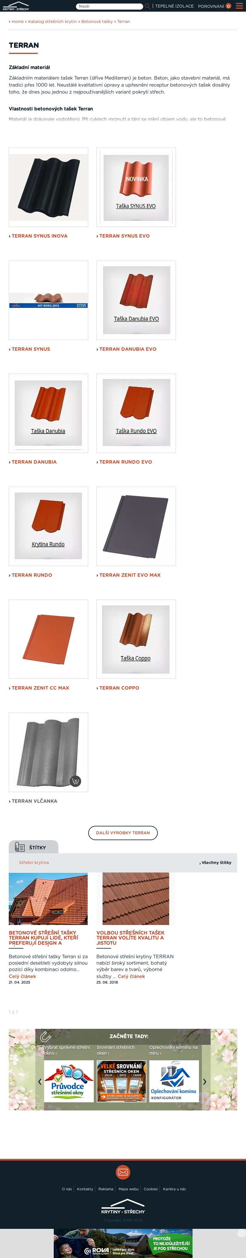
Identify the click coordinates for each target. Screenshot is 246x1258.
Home (18, 22)
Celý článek (22, 976)
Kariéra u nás (174, 1189)
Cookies (151, 1189)
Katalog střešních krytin (52, 22)
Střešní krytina (34, 863)
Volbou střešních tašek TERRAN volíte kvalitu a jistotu (130, 938)
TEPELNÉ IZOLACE (174, 6)
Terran (123, 22)
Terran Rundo (32, 575)
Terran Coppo (119, 688)
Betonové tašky (97, 22)
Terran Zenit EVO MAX (129, 575)
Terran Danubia (34, 462)
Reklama (105, 1189)
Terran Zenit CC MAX (40, 688)
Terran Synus (31, 349)
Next (206, 1085)
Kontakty (85, 1189)
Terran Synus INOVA (39, 236)
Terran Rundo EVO (125, 462)
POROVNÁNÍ (214, 7)
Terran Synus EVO (124, 236)
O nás (67, 1189)
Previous (41, 1085)
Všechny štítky (216, 863)
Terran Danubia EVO (128, 349)
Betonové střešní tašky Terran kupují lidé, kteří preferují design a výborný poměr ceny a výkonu (43, 938)
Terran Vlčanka (34, 801)
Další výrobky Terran (123, 833)
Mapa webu (128, 1189)
